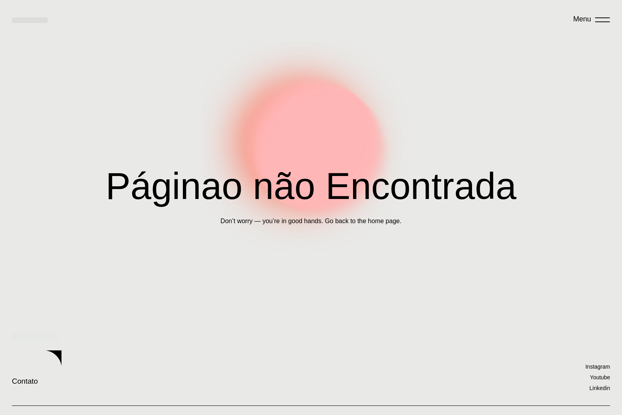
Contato (77, 370)
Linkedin (599, 387)
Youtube (600, 377)
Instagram (598, 366)
